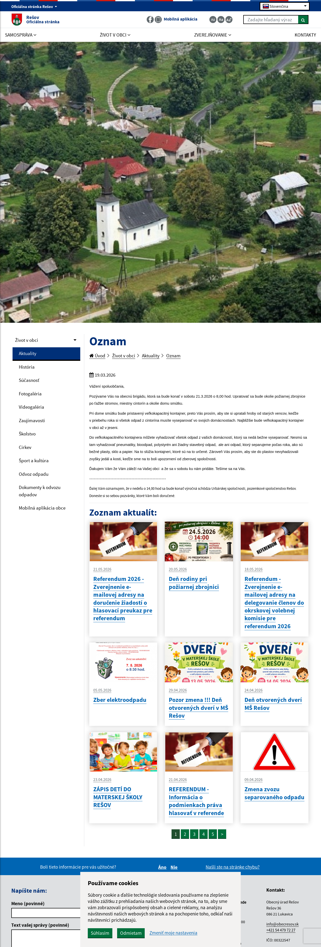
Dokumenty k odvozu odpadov (39, 491)
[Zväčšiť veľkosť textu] (228, 19)
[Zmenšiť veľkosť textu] (212, 19)
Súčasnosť (29, 380)
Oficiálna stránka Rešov (34, 6)
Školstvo (27, 434)
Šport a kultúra (34, 460)
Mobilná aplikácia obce (42, 508)
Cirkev (25, 447)
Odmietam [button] (131, 933)
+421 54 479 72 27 (280, 929)
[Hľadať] (303, 19)
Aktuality (27, 353)
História (27, 367)
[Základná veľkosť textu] (220, 19)
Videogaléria (31, 407)
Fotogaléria (30, 394)
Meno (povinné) (28, 903)
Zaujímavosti (32, 420)
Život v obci (26, 340)
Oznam (173, 356)
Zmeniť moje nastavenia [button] (173, 932)
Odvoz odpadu (33, 474)
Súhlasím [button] (100, 933)
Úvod (97, 356)
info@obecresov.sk (282, 923)
